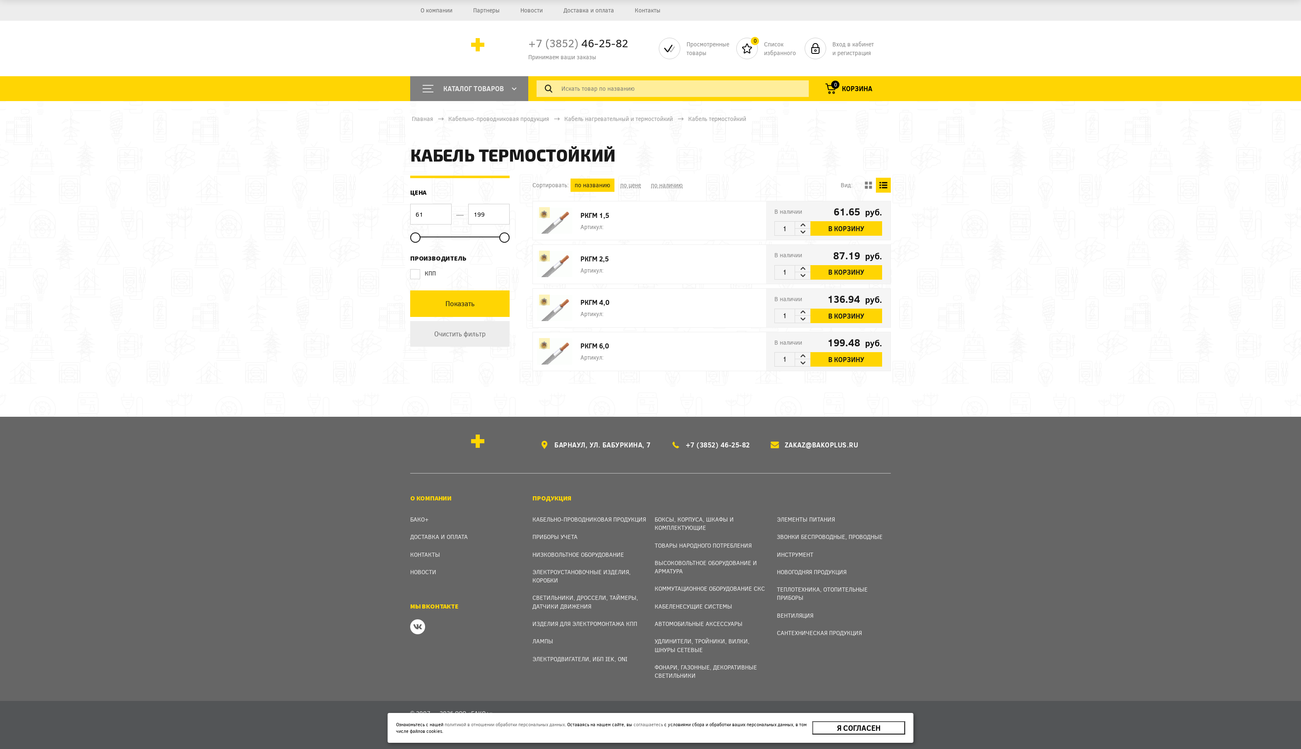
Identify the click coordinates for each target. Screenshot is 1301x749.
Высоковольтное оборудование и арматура (706, 567)
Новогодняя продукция (811, 572)
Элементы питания (806, 519)
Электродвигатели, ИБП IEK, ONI (579, 659)
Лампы (542, 641)
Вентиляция (795, 615)
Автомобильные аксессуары (698, 624)
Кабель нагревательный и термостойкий (618, 119)
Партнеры (486, 10)
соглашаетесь (648, 724)
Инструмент (795, 554)
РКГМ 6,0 (594, 345)
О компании (436, 10)
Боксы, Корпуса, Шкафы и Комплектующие (694, 523)
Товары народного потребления (703, 545)
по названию (592, 185)
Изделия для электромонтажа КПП (584, 624)
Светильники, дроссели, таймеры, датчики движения (585, 602)
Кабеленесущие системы (693, 606)
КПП (423, 273)
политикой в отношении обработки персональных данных (505, 724)
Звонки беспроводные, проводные (830, 537)
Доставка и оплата (588, 10)
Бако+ (419, 519)
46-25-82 (578, 43)
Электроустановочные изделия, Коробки (581, 576)
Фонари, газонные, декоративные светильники (706, 671)
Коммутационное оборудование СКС (710, 588)
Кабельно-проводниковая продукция (498, 119)
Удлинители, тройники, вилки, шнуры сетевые (702, 645)
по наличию (667, 185)
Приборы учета (555, 537)
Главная (422, 119)
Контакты (647, 10)
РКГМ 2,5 (594, 258)
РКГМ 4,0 (594, 302)
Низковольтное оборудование (578, 554)
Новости (531, 10)
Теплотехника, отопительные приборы (822, 593)
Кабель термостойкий (717, 119)
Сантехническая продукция (819, 633)
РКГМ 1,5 (594, 215)
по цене (630, 185)
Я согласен (858, 728)
